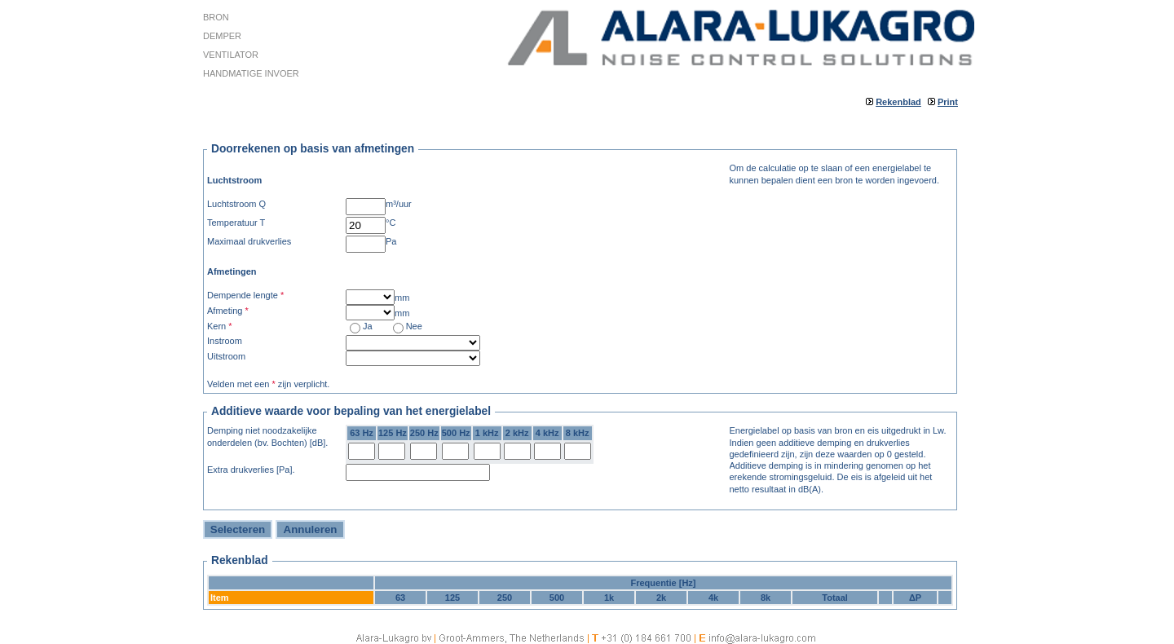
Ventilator (230, 55)
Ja (368, 326)
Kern (219, 326)
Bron (216, 17)
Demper (222, 36)
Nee (414, 326)
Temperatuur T (236, 222)
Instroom (224, 341)
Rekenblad (898, 102)
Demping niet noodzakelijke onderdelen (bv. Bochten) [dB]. (267, 436)
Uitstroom (226, 356)
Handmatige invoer (251, 73)
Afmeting (228, 310)
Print (948, 102)
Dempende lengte (245, 295)
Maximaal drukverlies (249, 241)
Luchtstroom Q (236, 204)
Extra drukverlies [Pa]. (251, 469)
